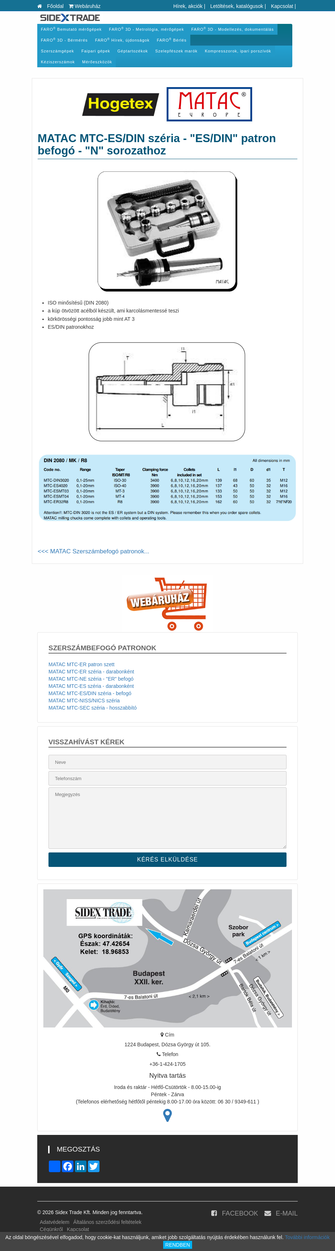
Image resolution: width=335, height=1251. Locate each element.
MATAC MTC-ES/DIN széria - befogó (89, 693)
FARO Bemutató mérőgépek (71, 29)
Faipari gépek (95, 51)
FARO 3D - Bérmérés (64, 40)
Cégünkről (51, 1229)
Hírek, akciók (188, 6)
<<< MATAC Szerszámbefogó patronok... (93, 551)
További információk (307, 1237)
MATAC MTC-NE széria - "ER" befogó (90, 679)
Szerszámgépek (57, 51)
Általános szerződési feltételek (107, 1222)
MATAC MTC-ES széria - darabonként (91, 686)
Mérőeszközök (97, 62)
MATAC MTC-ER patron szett (81, 664)
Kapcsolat (282, 6)
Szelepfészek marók (176, 51)
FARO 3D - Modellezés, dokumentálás (232, 29)
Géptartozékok (133, 51)
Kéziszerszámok (58, 62)
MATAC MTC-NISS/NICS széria (84, 700)
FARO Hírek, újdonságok (122, 40)
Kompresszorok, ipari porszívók (238, 51)
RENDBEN (177, 1245)
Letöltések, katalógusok (236, 6)
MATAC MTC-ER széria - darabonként (91, 672)
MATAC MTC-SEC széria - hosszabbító (92, 708)
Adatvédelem (54, 1222)
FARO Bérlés (171, 40)
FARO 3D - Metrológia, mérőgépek (146, 29)
